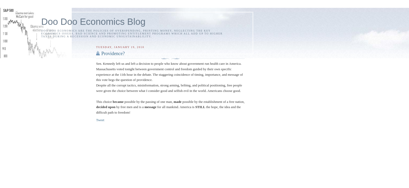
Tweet (100, 120)
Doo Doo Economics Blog (93, 21)
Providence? (113, 53)
